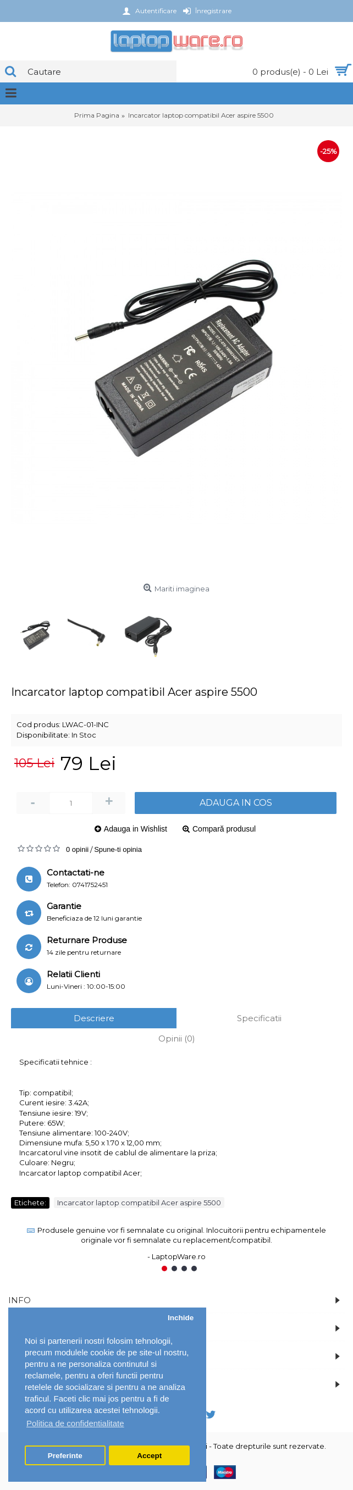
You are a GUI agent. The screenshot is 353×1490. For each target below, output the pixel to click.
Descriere (94, 1018)
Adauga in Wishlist (135, 828)
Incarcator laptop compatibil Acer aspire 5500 (139, 1202)
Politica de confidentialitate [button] (75, 1423)
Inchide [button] (181, 1318)
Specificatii (259, 1018)
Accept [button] (149, 1456)
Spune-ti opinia (118, 849)
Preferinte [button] (65, 1456)
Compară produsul (224, 828)
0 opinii (77, 849)
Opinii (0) (176, 1038)
